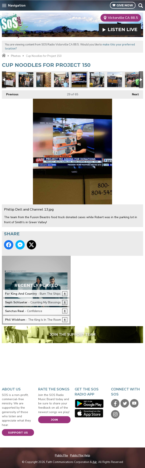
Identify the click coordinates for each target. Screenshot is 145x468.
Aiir (94, 462)
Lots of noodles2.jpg (43, 79)
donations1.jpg (96, 79)
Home (4, 55)
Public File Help (80, 455)
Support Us (18, 432)
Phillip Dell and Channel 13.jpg (79, 79)
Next (133, 93)
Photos (16, 56)
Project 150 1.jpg (26, 79)
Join (54, 419)
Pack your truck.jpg (114, 79)
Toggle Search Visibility (140, 5)
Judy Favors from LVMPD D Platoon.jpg (8, 79)
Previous (10, 93)
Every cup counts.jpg (61, 79)
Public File (61, 455)
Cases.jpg (132, 79)
